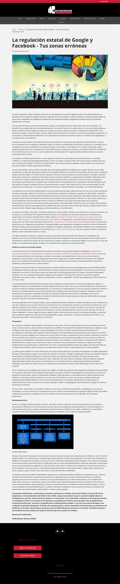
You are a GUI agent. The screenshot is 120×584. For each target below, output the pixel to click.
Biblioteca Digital (89, 18)
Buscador (63, 18)
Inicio (20, 18)
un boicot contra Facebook (64, 229)
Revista (42, 18)
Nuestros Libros (75, 18)
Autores (102, 18)
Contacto (61, 22)
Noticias (21, 29)
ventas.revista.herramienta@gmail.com (57, 531)
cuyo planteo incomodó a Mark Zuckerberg (70, 222)
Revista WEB (51, 18)
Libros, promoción (27, 548)
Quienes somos (30, 18)
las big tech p (35, 152)
